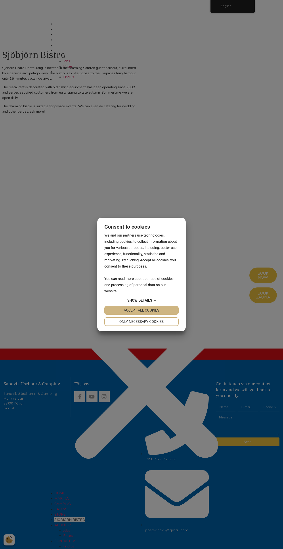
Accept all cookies (141, 310)
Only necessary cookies (141, 322)
